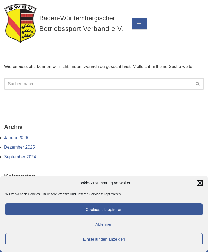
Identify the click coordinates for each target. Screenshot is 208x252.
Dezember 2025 (19, 147)
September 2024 (20, 157)
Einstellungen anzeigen (104, 239)
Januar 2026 (16, 137)
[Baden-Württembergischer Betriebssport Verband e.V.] (63, 23)
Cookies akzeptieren (104, 209)
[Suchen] (98, 84)
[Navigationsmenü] (139, 24)
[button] (200, 183)
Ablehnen (103, 224)
